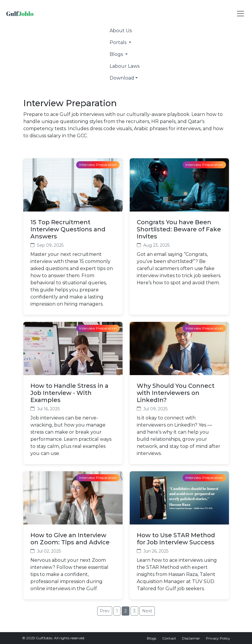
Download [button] (122, 78)
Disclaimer (191, 638)
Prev (105, 611)
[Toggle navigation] (240, 13)
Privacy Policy (218, 638)
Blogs (151, 638)
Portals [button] (119, 42)
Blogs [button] (117, 54)
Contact (169, 638)
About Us (121, 30)
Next (147, 611)
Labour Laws (124, 66)
